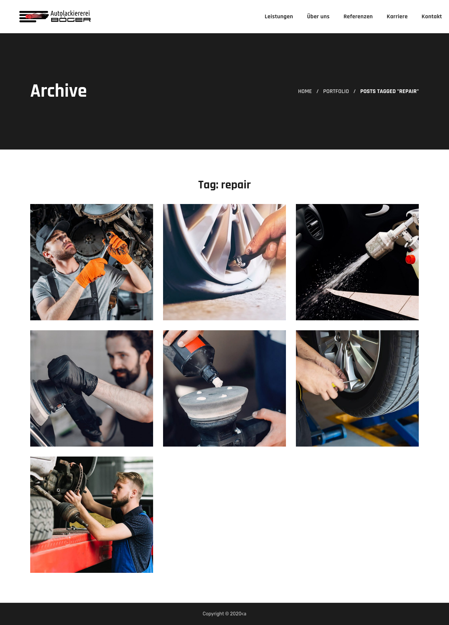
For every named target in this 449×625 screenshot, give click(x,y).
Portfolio (336, 91)
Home (305, 91)
